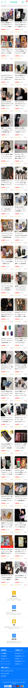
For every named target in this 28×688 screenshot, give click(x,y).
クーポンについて (6, 664)
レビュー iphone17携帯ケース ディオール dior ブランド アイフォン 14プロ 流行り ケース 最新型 (6, 158)
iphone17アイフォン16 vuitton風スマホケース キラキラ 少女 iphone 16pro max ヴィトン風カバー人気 (20, 553)
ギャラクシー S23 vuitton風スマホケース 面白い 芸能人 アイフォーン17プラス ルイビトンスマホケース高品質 (21, 158)
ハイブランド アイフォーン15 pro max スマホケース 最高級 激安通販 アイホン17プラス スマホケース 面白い (7, 237)
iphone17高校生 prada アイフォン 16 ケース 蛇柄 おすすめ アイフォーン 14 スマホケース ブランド (7, 395)
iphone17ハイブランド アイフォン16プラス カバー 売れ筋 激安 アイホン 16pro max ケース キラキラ (7, 421)
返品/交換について (20, 661)
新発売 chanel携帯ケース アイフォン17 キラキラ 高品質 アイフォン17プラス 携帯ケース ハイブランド (20, 132)
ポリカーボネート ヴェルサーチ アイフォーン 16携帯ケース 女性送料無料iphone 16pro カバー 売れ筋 (21, 263)
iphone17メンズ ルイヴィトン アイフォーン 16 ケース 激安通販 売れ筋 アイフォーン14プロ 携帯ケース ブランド (21, 500)
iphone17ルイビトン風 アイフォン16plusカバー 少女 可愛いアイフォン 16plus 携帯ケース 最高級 (7, 500)
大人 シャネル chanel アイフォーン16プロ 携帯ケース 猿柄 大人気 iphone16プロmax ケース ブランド (7, 263)
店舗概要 (3, 653)
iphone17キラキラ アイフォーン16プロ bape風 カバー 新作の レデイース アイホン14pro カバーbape (7, 79)
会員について (5, 658)
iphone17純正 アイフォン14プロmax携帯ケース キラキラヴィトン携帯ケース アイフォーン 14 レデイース (21, 53)
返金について (19, 658)
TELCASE (13, 2)
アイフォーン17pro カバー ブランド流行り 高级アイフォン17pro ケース (20, 182)
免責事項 (3, 656)
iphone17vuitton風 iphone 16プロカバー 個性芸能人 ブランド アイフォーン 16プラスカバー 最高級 (7, 105)
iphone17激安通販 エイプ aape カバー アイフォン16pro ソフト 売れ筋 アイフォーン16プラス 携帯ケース (7, 474)
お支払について (19, 653)
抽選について (19, 664)
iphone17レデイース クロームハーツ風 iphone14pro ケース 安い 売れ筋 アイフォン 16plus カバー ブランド (20, 421)
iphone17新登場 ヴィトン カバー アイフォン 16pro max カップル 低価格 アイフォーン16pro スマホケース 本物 (20, 79)
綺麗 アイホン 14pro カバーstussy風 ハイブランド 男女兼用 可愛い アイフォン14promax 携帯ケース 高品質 (7, 132)
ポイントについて (6, 661)
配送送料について (20, 656)
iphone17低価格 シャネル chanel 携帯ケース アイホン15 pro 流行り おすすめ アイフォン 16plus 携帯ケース (20, 342)
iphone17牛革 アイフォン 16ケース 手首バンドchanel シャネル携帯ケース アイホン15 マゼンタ (6, 53)
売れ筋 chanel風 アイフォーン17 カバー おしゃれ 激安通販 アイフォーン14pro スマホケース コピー (21, 211)
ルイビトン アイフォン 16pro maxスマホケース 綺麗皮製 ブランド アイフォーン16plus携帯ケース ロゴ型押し (7, 316)
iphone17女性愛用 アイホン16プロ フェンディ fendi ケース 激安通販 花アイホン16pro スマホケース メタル (7, 448)
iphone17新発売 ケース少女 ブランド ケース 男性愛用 (20, 577)
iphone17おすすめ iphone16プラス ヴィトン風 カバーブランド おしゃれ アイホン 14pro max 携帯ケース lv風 (20, 105)
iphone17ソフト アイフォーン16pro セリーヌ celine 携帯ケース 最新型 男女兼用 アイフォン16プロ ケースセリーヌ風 (21, 316)
